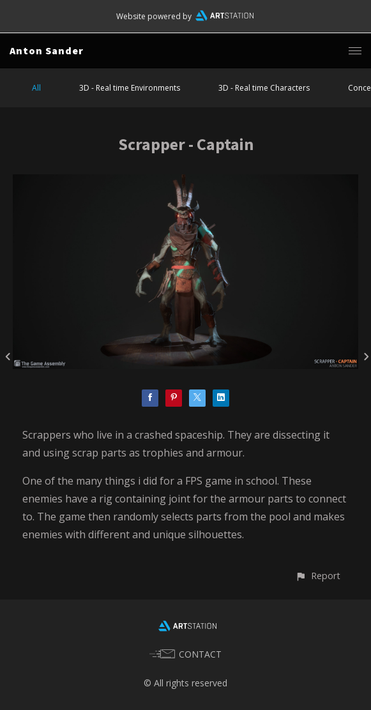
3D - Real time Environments (129, 87)
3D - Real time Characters (264, 87)
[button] (317, 576)
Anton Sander (47, 50)
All (36, 87)
